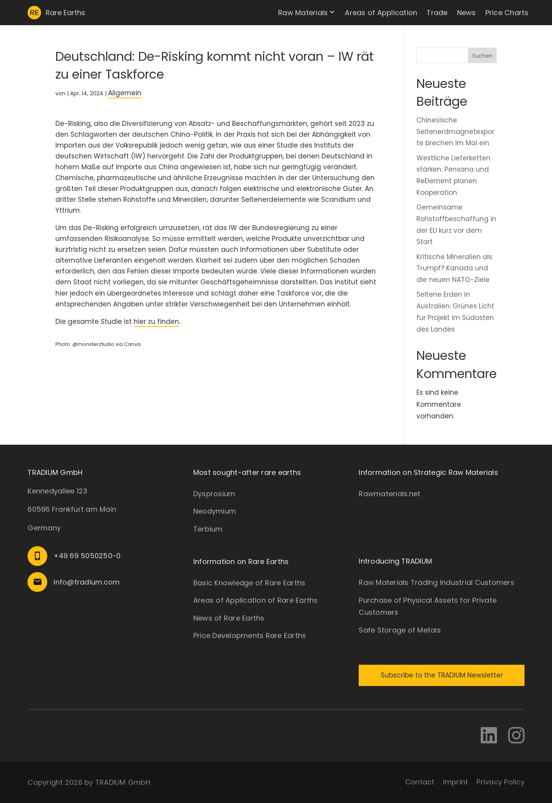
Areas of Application (381, 12)
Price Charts (507, 12)
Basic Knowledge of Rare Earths (249, 583)
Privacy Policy (500, 782)
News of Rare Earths (229, 618)
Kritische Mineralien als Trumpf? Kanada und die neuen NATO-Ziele (454, 268)
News (466, 12)
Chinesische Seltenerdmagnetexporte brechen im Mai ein (455, 131)
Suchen (482, 56)
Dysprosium (214, 494)
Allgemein (124, 93)
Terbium (208, 529)
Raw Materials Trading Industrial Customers (436, 582)
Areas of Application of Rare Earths (255, 600)
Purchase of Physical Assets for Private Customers (428, 606)
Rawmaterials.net (389, 494)
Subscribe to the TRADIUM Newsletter (442, 675)
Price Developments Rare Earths (249, 635)
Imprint (455, 782)
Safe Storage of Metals (400, 630)
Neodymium (214, 511)
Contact (420, 782)
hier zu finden (156, 321)
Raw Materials (303, 12)
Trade (436, 12)
